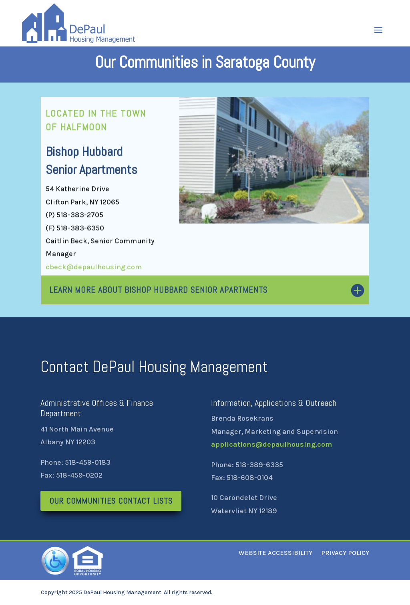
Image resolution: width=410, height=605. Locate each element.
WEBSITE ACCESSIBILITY (275, 553)
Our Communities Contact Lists (111, 501)
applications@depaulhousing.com (271, 444)
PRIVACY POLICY (345, 553)
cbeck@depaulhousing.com (94, 268)
